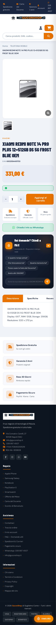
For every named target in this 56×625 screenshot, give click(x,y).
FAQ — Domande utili (14, 537)
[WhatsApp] (19, 457)
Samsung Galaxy (12, 478)
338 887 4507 (50, 7)
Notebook (9, 483)
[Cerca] (48, 36)
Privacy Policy (11, 581)
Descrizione (13, 298)
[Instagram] (12, 457)
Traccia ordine (11, 527)
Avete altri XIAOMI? (16, 273)
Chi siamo (9, 572)
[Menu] (5, 19)
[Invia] (47, 281)
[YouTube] (25, 457)
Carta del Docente (20, 7)
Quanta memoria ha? (38, 263)
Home (5, 46)
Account (41, 7)
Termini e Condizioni (13, 577)
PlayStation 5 (11, 487)
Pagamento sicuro (13, 546)
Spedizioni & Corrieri (14, 541)
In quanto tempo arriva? (17, 258)
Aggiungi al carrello (40, 199)
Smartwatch (10, 492)
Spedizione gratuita (7, 7)
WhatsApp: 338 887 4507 (16, 550)
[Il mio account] (41, 28)
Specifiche (32, 298)
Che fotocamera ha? (16, 263)
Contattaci (9, 523)
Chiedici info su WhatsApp (28, 227)
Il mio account (11, 532)
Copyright (9, 586)
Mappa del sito (11, 591)
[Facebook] (5, 457)
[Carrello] (49, 28)
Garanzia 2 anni (33, 7)
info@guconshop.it (13, 555)
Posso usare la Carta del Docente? (22, 268)
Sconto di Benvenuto (14, 506)
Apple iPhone (10, 473)
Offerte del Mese (12, 496)
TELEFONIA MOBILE (18, 46)
